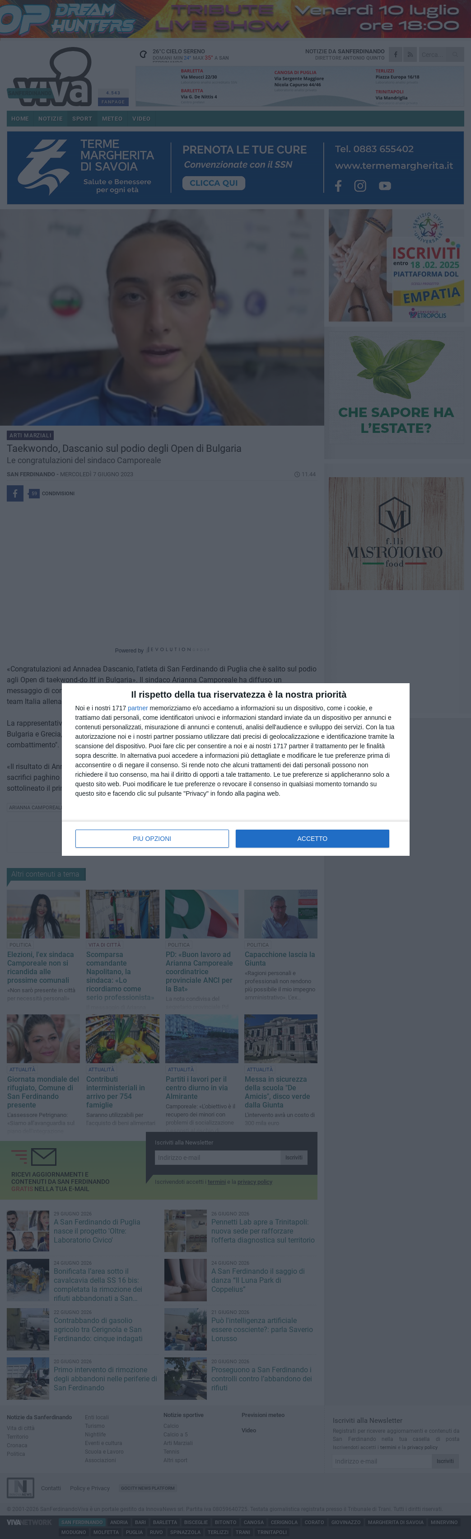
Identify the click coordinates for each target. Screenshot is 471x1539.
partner (138, 708)
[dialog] (236, 769)
